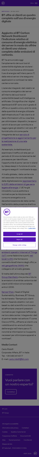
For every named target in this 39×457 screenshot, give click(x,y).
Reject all (19, 239)
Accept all (19, 234)
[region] (19, 228)
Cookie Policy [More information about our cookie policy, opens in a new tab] (32, 228)
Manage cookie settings (19, 245)
